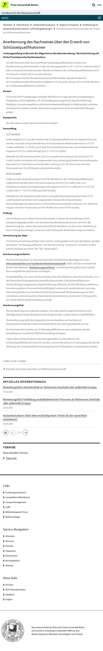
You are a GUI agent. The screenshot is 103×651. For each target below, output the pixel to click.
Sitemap (9, 565)
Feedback (9, 594)
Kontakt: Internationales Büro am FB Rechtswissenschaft (36, 369)
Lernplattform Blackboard (17, 497)
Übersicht (10, 458)
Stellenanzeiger (12, 516)
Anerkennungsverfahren (42, 267)
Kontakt (9, 545)
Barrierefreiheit (12, 560)
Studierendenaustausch (44, 24)
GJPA (7, 507)
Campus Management (15, 502)
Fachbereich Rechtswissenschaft (21, 13)
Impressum (10, 550)
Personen (9, 541)
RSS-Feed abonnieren (15, 589)
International (22, 24)
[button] (5, 433)
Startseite (7, 24)
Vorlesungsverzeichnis (15, 492)
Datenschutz (11, 555)
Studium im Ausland (69, 24)
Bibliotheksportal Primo (16, 512)
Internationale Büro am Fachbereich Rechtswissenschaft (35, 263)
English (8, 599)
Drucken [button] (9, 584)
